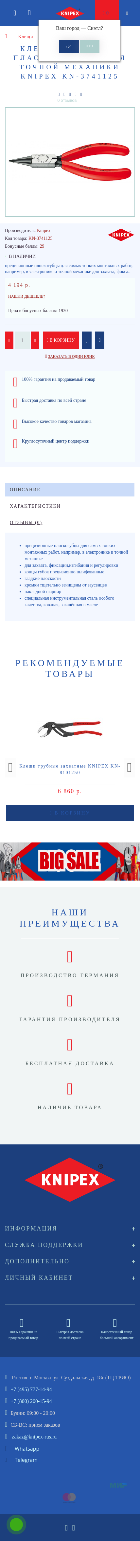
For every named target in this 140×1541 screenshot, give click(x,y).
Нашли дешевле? (26, 296)
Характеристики (35, 506)
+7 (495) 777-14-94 (31, 1389)
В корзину (61, 340)
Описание (25, 489)
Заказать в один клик (71, 356)
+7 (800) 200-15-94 (31, 1401)
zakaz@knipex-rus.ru (34, 1436)
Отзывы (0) (26, 522)
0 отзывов (67, 100)
